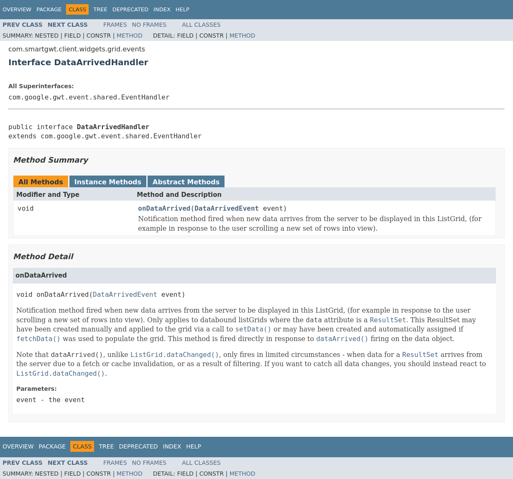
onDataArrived (164, 208)
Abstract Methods (186, 182)
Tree (100, 9)
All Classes (201, 24)
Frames (115, 24)
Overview (17, 9)
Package (48, 9)
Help (182, 9)
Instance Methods (107, 182)
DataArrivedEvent (226, 208)
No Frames (149, 24)
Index (162, 9)
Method (130, 35)
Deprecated (130, 9)
